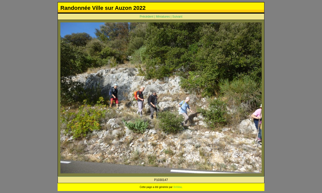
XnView (177, 187)
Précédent (146, 16)
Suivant (177, 16)
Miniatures (163, 16)
